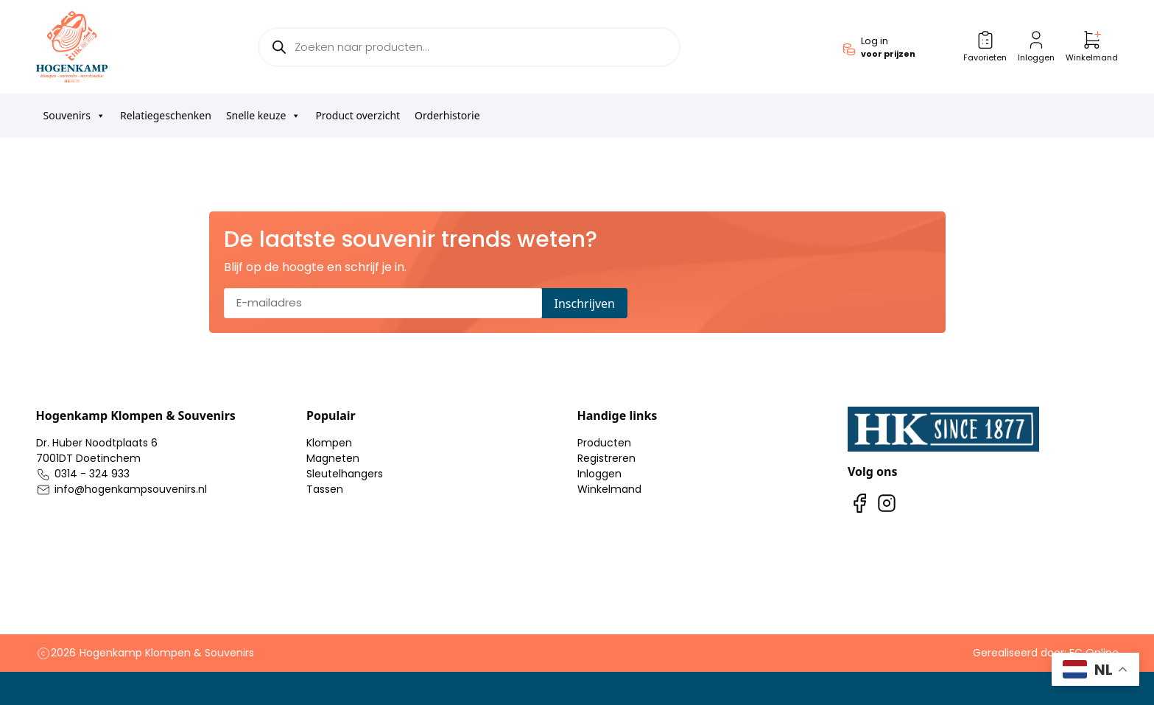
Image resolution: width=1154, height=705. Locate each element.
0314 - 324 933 (92, 473)
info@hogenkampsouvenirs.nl (130, 489)
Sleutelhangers (344, 473)
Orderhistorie (447, 115)
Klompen (329, 442)
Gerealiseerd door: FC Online (1046, 652)
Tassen (324, 489)
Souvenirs (74, 115)
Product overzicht (357, 115)
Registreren (606, 458)
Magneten (332, 458)
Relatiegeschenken (165, 115)
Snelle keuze (263, 115)
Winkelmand (609, 489)
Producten (604, 442)
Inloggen (599, 473)
